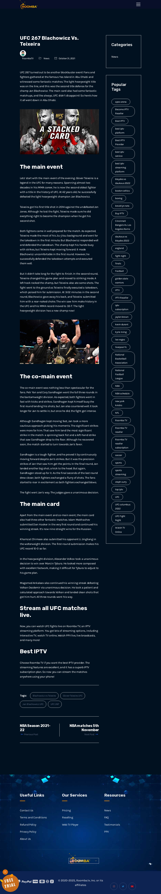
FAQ (106, 826)
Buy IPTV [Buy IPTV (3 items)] (119, 213)
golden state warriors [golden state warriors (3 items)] (121, 280)
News (46, 58)
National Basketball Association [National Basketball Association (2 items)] (121, 358)
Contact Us (26, 819)
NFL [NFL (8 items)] (117, 412)
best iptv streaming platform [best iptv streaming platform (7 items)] (120, 167)
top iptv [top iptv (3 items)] (119, 489)
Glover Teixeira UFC (72, 695)
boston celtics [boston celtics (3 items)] (122, 190)
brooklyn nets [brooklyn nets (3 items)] (122, 205)
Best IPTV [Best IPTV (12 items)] (120, 120)
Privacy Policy (28, 840)
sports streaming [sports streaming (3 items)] (120, 472)
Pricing (66, 819)
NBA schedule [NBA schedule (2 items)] (122, 393)
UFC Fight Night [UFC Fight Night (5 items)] (120, 518)
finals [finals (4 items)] (118, 263)
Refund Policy (28, 833)
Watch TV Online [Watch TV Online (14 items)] (120, 529)
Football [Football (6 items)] (119, 271)
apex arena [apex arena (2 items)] (121, 101)
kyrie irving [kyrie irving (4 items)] (121, 332)
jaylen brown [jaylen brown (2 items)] (121, 316)
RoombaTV (28, 58)
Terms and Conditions (33, 826)
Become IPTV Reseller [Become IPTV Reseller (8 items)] (122, 111)
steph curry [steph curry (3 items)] (121, 481)
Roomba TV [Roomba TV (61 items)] (121, 420)
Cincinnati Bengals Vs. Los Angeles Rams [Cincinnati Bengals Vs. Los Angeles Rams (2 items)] (123, 225)
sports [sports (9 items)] (118, 462)
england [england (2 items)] (119, 248)
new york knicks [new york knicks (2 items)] (119, 403)
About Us (25, 847)
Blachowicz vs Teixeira (44, 695)
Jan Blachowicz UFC (33, 704)
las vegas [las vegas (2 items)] (120, 339)
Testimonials (112, 833)
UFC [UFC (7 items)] (117, 496)
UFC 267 (55, 704)
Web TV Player (70, 833)
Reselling (67, 826)
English (76, 861)
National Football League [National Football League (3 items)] (119, 374)
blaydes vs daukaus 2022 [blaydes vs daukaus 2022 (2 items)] (122, 181)
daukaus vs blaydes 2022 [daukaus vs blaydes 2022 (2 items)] (122, 238)
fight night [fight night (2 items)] (120, 255)
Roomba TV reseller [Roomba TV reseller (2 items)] (121, 429)
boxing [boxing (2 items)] (118, 198)
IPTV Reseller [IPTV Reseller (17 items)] (121, 297)
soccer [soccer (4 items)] (118, 455)
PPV (106, 840)
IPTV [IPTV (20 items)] (117, 290)
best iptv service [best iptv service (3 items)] (119, 153)
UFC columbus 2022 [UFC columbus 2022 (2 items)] (122, 506)
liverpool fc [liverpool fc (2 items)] (121, 347)
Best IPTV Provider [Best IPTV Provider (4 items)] (120, 142)
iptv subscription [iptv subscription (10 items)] (121, 307)
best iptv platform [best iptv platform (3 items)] (119, 130)
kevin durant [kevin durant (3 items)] (121, 324)
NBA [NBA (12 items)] (117, 385)
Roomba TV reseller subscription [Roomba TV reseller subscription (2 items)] (121, 443)
